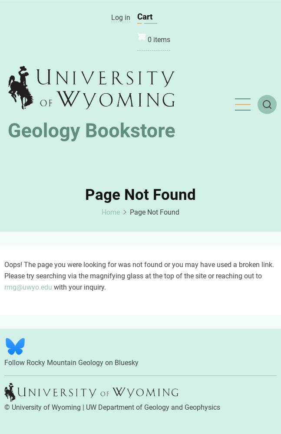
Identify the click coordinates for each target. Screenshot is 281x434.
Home (111, 212)
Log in (120, 17)
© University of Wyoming (42, 407)
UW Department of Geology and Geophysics (153, 407)
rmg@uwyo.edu (28, 287)
